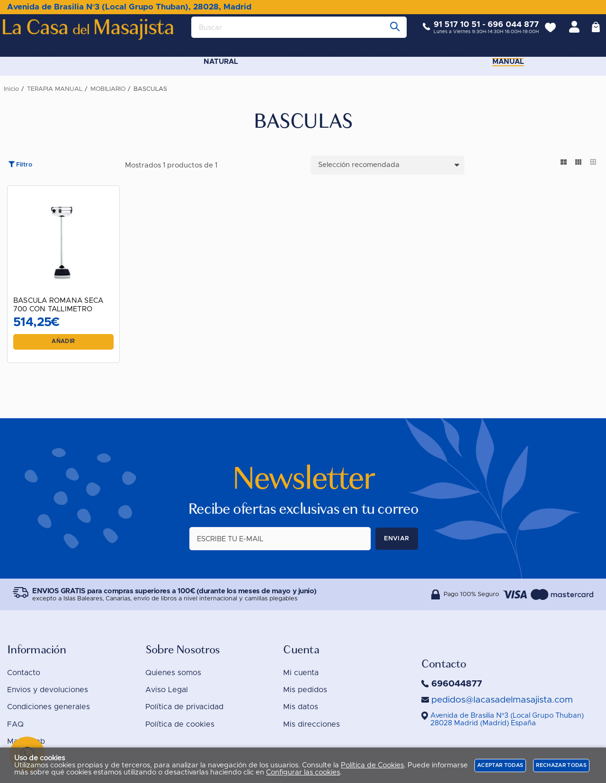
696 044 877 (506, 32)
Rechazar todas (561, 765)
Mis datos (300, 707)
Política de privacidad (184, 707)
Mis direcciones (311, 724)
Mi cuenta (301, 673)
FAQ (15, 724)
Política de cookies (179, 724)
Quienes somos (173, 673)
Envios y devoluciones (47, 690)
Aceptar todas (500, 765)
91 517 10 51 (450, 32)
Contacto (23, 673)
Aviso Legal (166, 690)
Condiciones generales (48, 707)
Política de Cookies (372, 765)
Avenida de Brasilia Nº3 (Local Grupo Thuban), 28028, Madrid (129, 7)
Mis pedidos (305, 690)
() (507, 719)
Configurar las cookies (303, 772)
